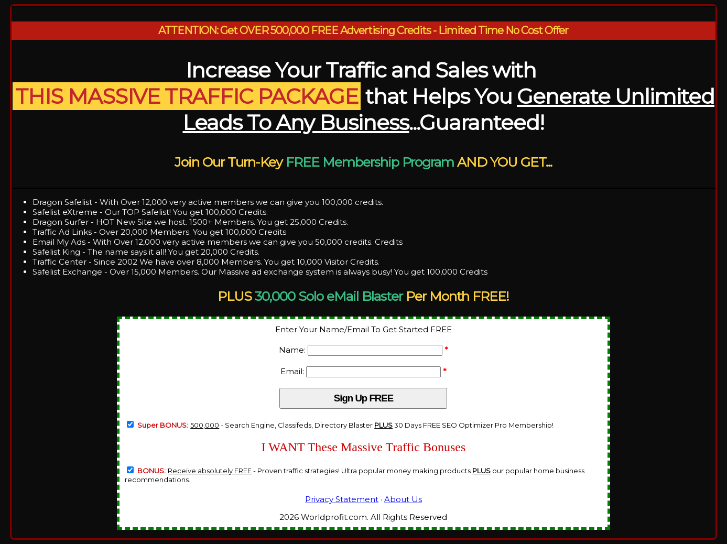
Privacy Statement (341, 499)
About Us (403, 499)
